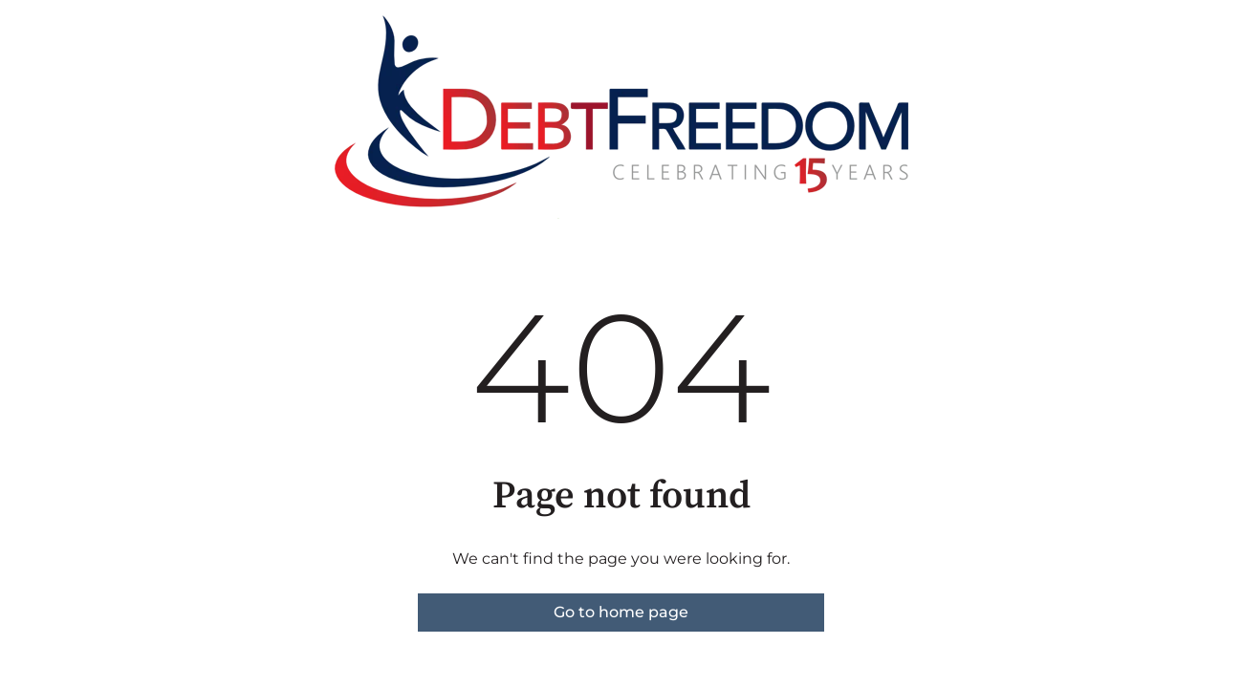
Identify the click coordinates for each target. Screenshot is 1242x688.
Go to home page (621, 612)
